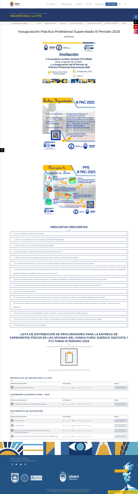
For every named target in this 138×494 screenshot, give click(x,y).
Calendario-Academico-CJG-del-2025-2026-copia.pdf (31, 404)
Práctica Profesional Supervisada (38, 13)
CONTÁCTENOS (121, 471)
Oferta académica (66, 4)
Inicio (39, 23)
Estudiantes (79, 4)
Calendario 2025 (114, 492)
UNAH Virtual (111, 4)
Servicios (89, 4)
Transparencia (99, 4)
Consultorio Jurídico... (77, 23)
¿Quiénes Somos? (50, 23)
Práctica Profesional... (112, 23)
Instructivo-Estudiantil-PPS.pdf (24, 387)
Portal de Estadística (129, 492)
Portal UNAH (51, 4)
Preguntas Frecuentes (94, 23)
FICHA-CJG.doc (19, 420)
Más (124, 23)
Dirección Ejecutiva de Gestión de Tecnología (75, 491)
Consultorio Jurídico (23, 13)
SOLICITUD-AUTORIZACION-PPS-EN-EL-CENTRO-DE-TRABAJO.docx (36, 436)
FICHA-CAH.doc (20, 425)
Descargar (120, 387)
